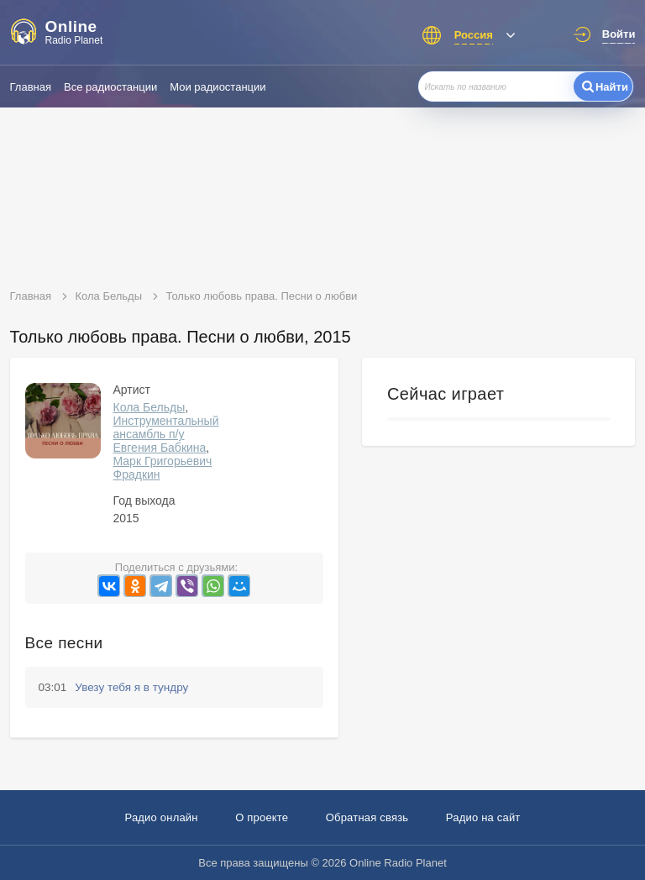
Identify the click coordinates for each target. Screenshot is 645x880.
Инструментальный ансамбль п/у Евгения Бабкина (166, 434)
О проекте (261, 817)
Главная (30, 87)
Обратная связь (367, 817)
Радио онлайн (160, 817)
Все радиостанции (110, 87)
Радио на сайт (483, 817)
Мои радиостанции (217, 87)
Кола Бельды (149, 407)
